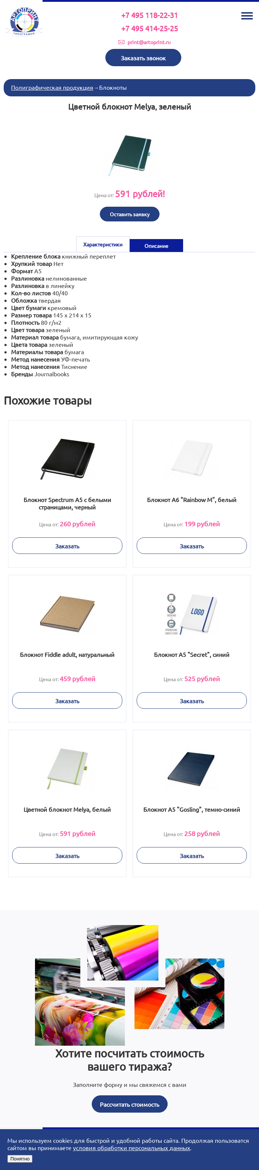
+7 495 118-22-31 (149, 14)
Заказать (67, 546)
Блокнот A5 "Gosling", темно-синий (191, 809)
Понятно (19, 1159)
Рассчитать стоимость (129, 1104)
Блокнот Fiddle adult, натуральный (67, 654)
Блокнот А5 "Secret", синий (192, 654)
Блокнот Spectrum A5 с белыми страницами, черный (67, 503)
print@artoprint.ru (149, 42)
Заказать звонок (143, 57)
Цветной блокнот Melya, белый (67, 809)
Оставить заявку (130, 214)
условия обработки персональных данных (131, 1147)
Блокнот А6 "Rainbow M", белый (192, 499)
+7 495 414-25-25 (149, 28)
